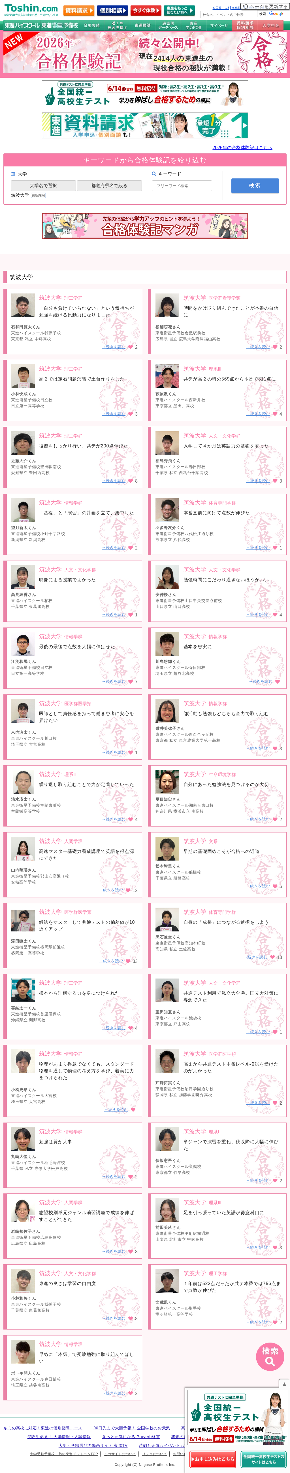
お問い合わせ (184, 1454)
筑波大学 (29, 195)
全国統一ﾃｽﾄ (221, 8)
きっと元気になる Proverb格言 (131, 1436)
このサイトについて (120, 1454)
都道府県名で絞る (109, 185)
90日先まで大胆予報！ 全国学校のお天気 (131, 1428)
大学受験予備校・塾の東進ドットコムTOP (64, 1454)
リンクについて (154, 1454)
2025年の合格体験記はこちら (242, 147)
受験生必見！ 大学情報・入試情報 (59, 1436)
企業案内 (237, 8)
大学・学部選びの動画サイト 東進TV (93, 1445)
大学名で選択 (43, 185)
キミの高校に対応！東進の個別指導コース (42, 1428)
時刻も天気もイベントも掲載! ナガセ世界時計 (181, 1445)
